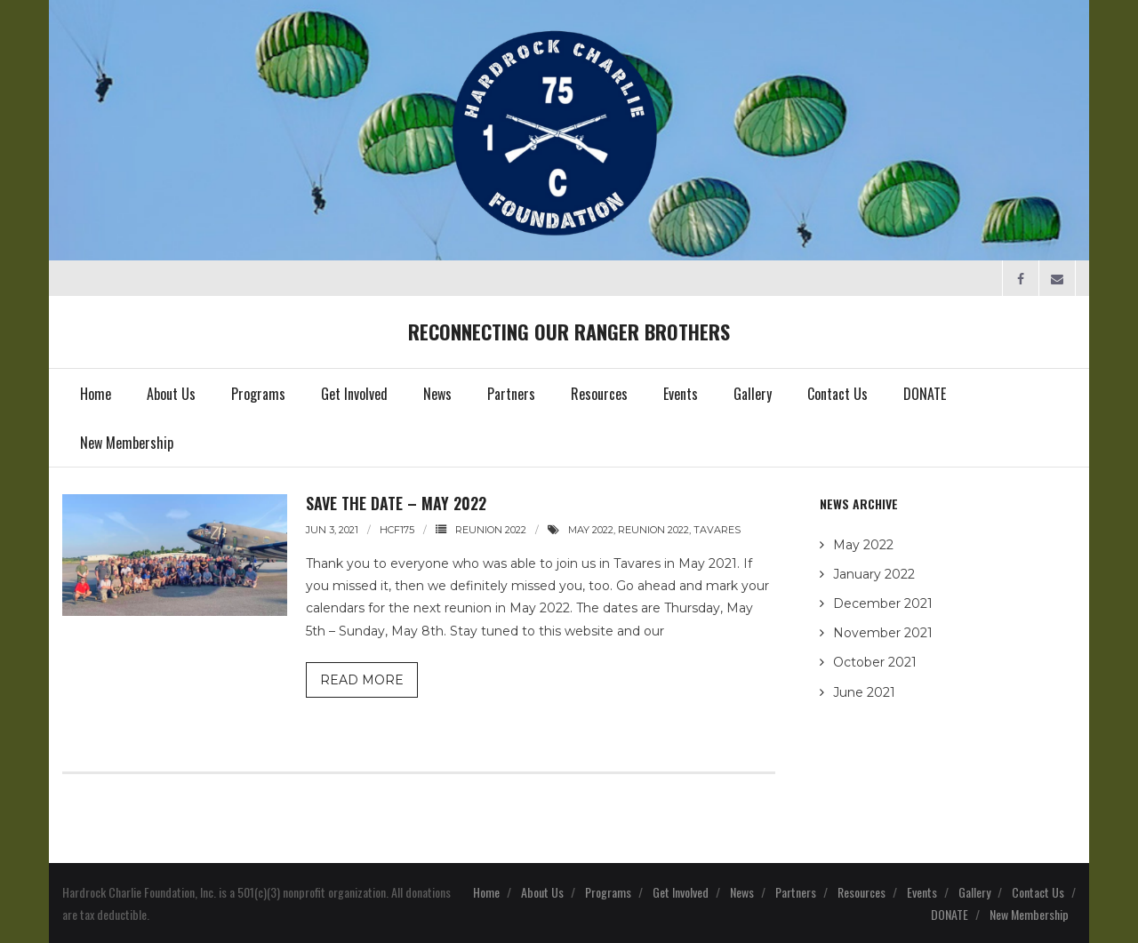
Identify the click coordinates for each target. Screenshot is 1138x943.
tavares (717, 529)
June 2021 (864, 692)
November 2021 (883, 633)
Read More (362, 680)
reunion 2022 (653, 529)
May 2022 (863, 545)
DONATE (949, 914)
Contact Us (1038, 892)
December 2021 (883, 603)
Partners (795, 892)
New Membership (1029, 914)
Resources (861, 892)
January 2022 (874, 574)
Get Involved (681, 892)
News (742, 892)
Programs (608, 892)
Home (486, 892)
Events (922, 892)
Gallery (974, 892)
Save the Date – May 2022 (396, 503)
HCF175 (397, 529)
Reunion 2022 (490, 529)
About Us (542, 892)
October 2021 (875, 662)
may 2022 (590, 529)
